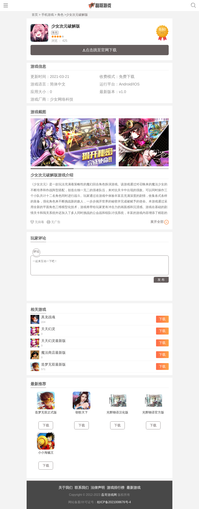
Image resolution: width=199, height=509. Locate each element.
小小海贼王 (46, 452)
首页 (35, 14)
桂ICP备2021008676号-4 (114, 502)
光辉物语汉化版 (117, 412)
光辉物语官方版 (153, 412)
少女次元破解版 (65, 26)
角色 (60, 14)
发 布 (161, 279)
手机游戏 (47, 14)
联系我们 (82, 488)
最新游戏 (134, 488)
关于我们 (65, 488)
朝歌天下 (81, 412)
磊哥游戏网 (109, 494)
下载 (162, 319)
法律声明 (98, 488)
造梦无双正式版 (46, 412)
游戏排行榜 (115, 488)
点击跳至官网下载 (99, 50)
